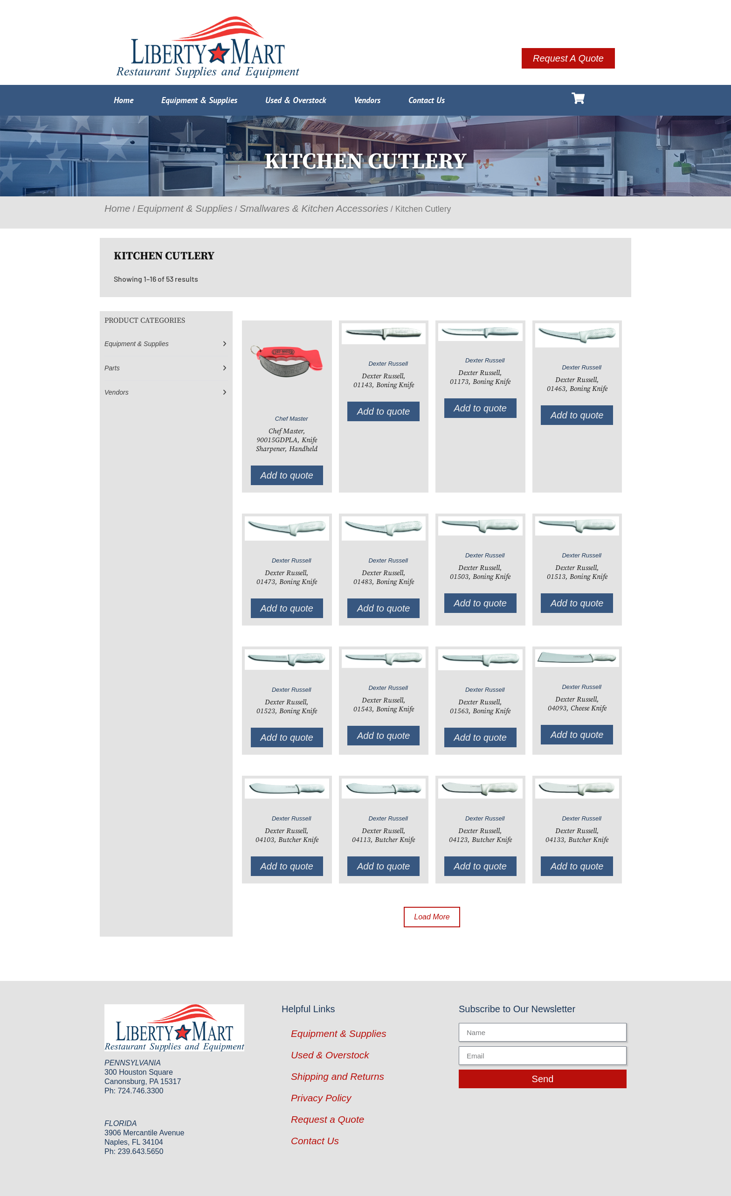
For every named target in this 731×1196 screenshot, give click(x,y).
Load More (432, 917)
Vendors (367, 100)
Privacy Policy (321, 1097)
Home (123, 100)
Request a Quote (327, 1119)
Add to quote (287, 475)
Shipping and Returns (337, 1076)
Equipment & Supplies (199, 100)
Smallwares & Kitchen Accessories (314, 208)
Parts (112, 368)
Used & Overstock (295, 100)
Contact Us (426, 100)
